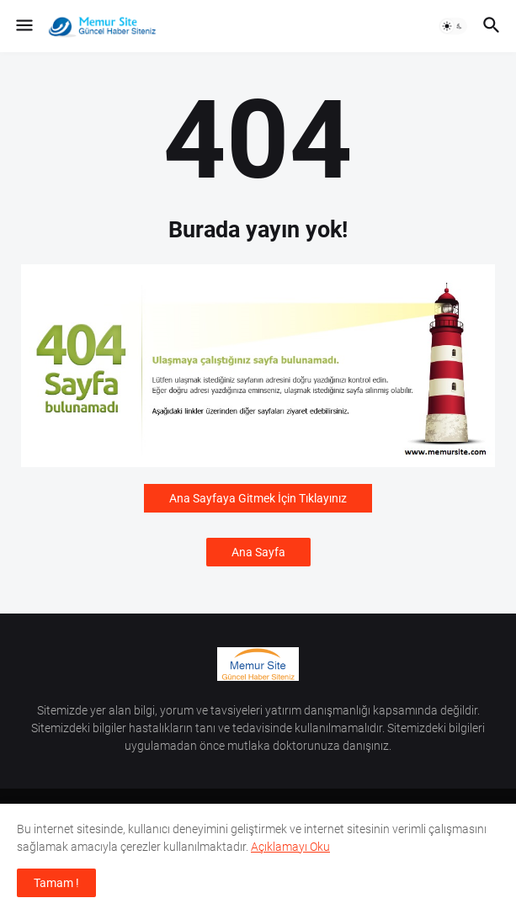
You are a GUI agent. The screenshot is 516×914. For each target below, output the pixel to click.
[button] (23, 26)
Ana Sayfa (258, 552)
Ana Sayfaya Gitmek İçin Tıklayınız (258, 498)
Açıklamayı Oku (290, 846)
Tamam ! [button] (56, 883)
